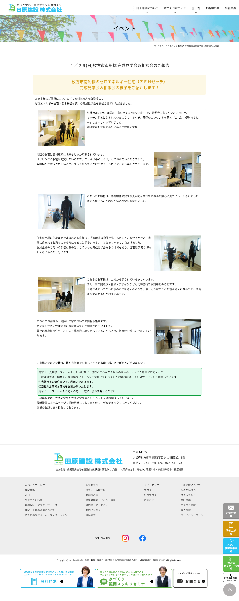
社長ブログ (150, 495)
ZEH (27, 495)
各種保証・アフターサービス (41, 505)
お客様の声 (212, 8)
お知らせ (149, 500)
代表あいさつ (188, 490)
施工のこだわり (33, 500)
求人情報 (186, 510)
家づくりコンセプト (36, 485)
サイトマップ (151, 485)
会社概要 (230, 8)
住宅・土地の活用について (40, 510)
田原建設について (191, 485)
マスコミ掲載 (188, 505)
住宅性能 (30, 490)
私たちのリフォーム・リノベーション (46, 515)
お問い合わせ (93, 510)
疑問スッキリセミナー (98, 505)
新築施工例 (92, 485)
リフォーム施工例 (96, 490)
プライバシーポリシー (193, 515)
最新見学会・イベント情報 (101, 500)
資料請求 (91, 515)
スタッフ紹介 (188, 495)
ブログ (148, 490)
